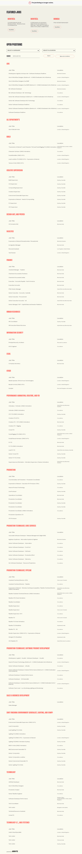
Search (8, 56)
